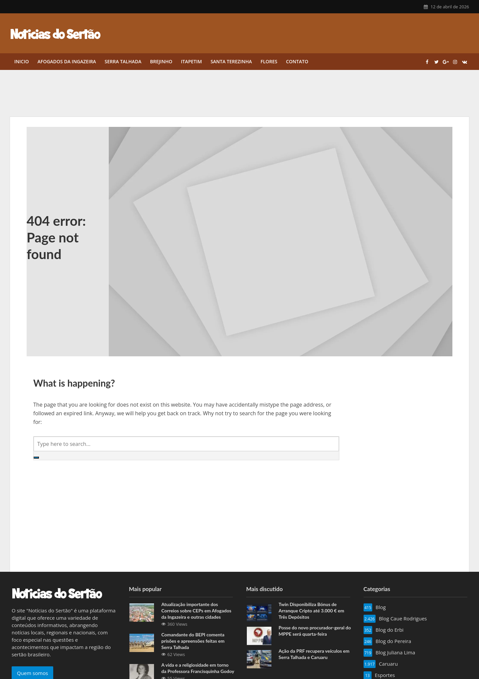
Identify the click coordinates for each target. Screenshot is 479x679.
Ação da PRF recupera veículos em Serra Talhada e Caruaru (314, 654)
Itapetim (191, 61)
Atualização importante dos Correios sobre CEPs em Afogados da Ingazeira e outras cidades (196, 610)
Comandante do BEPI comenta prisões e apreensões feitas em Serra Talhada (193, 641)
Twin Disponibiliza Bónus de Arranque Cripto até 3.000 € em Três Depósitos (311, 610)
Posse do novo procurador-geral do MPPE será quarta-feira (315, 631)
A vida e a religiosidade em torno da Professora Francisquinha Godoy (197, 668)
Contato (297, 61)
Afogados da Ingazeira (67, 61)
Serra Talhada (123, 61)
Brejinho (161, 61)
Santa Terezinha (231, 61)
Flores (268, 61)
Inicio (21, 61)
